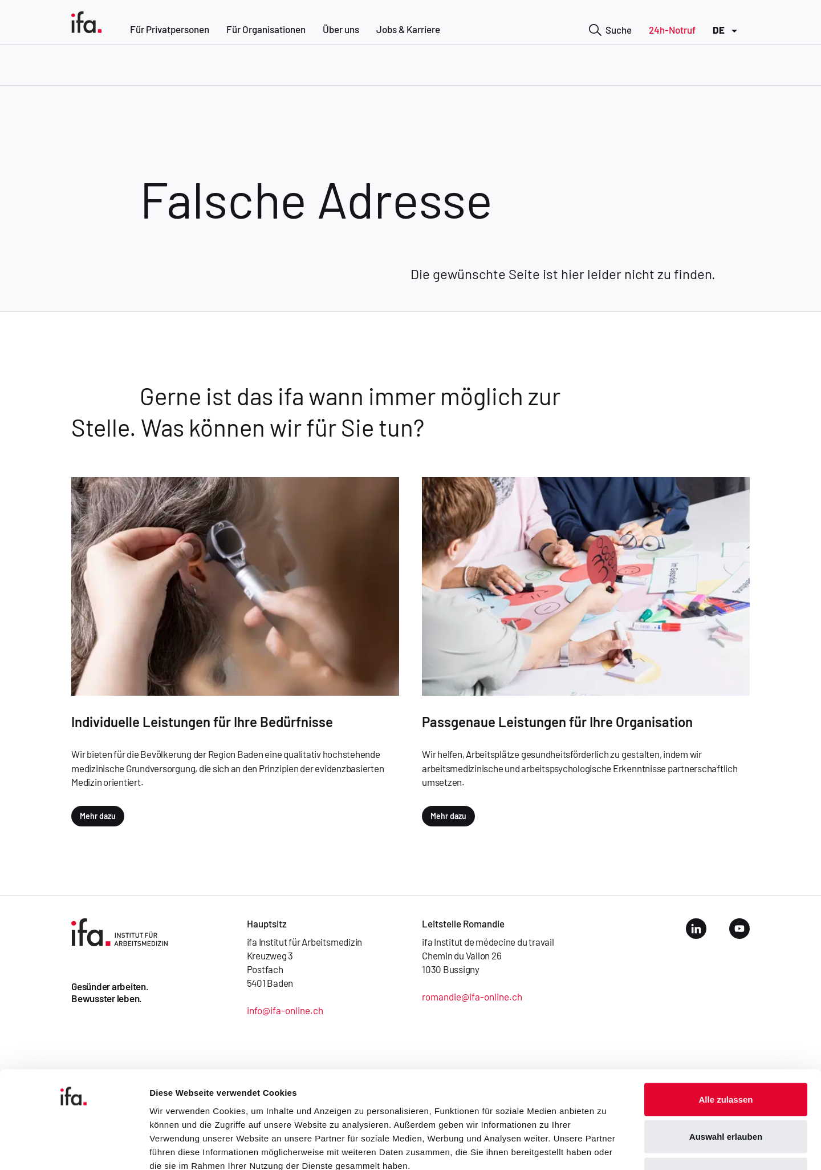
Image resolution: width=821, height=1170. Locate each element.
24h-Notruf (672, 29)
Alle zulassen (725, 1020)
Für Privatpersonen (169, 29)
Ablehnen (725, 1095)
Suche (610, 31)
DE (727, 31)
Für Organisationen (266, 29)
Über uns (341, 29)
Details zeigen (606, 1147)
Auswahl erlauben (725, 1058)
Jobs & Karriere (408, 29)
